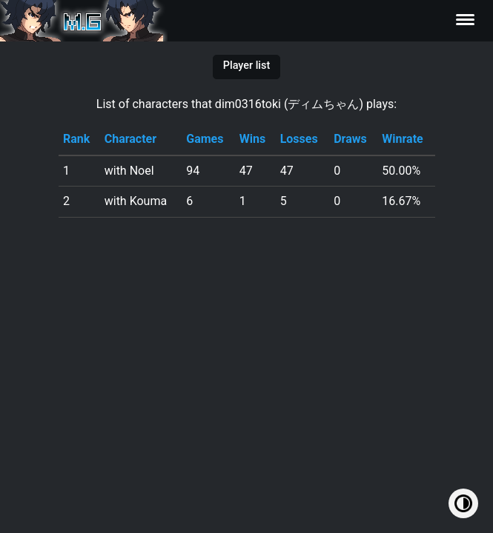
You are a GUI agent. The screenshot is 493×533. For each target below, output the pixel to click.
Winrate (402, 139)
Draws (350, 139)
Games (204, 139)
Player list (246, 65)
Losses (299, 139)
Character (130, 139)
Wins (252, 139)
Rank (76, 139)
